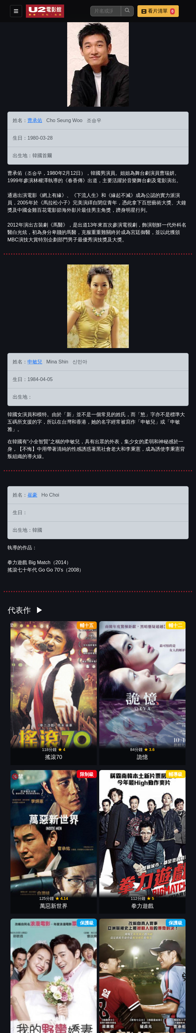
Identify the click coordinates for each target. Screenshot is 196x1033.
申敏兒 (34, 361)
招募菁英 (166, 988)
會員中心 (45, 1001)
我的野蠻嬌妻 (29, 761)
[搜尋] (105, 11)
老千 (167, 761)
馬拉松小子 (29, 837)
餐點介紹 (45, 988)
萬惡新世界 (121, 685)
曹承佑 (34, 120)
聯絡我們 (135, 988)
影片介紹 (15, 988)
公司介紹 (15, 1001)
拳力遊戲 (167, 685)
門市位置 (75, 988)
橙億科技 (108, 1025)
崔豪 (32, 495)
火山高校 (98, 914)
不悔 (75, 837)
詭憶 (75, 685)
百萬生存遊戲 (121, 761)
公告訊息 (105, 988)
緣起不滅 (121, 837)
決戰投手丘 (75, 761)
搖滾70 (29, 685)
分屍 (167, 837)
